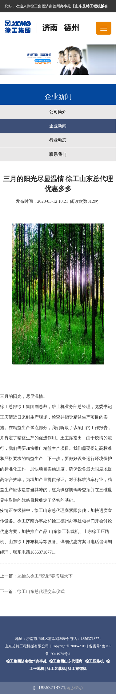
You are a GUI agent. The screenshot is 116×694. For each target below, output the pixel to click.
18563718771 (58, 687)
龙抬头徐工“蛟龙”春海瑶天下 (45, 576)
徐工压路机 (94, 661)
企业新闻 (57, 126)
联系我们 (57, 154)
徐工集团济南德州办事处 (26, 661)
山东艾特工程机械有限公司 (27, 646)
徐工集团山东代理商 (65, 661)
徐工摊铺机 (77, 668)
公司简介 (57, 111)
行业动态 (57, 140)
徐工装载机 (56, 668)
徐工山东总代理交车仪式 (41, 591)
